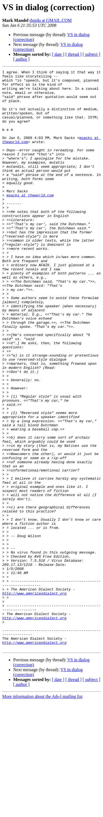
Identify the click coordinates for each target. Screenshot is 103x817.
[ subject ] (91, 54)
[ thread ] (73, 54)
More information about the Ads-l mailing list (42, 812)
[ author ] (21, 59)
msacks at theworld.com (30, 220)
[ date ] (58, 54)
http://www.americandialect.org (34, 698)
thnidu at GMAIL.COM (51, 20)
